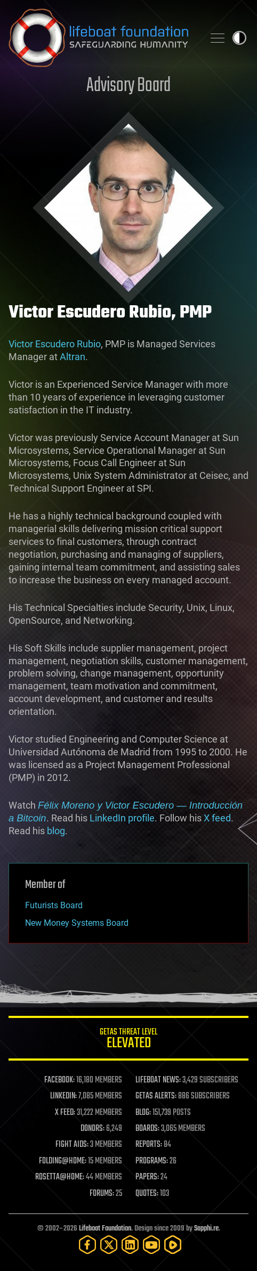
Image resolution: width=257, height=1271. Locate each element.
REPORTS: (148, 1145)
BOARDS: (147, 1129)
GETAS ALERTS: (155, 1096)
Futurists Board (54, 905)
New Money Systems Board (76, 923)
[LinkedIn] (130, 1244)
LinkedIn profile (122, 818)
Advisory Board (128, 86)
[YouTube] (151, 1244)
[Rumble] (172, 1244)
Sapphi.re (206, 1229)
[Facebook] (87, 1244)
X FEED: (65, 1113)
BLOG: (143, 1113)
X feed (217, 818)
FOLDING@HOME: (62, 1161)
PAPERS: (147, 1177)
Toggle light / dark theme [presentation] (239, 38)
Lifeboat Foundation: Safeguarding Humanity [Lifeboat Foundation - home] (102, 38)
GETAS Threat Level (128, 1040)
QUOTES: (146, 1194)
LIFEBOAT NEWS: (158, 1080)
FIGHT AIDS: (72, 1145)
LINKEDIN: (63, 1096)
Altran (72, 356)
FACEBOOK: (59, 1080)
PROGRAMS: (151, 1161)
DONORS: (93, 1129)
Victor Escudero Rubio (55, 343)
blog (56, 830)
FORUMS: (102, 1194)
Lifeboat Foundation (105, 1229)
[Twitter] (108, 1244)
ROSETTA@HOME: (59, 1177)
